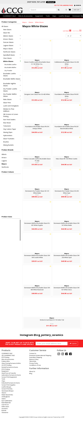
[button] (77, 5)
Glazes (31, 22)
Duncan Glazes (8, 42)
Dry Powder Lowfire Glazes (12, 90)
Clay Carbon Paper (9, 129)
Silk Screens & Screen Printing (10, 115)
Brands (4, 425)
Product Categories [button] (9, 22)
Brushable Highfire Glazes (12, 84)
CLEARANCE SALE (9, 16)
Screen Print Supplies (8, 399)
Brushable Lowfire (10, 64)
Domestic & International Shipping (40, 370)
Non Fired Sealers (9, 120)
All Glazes (5, 26)
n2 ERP (62, 431)
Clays (54, 16)
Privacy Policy (33, 378)
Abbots (4, 154)
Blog (30, 388)
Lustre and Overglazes (11, 106)
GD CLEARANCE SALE (8, 370)
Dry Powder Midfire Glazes (12, 95)
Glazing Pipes (7, 132)
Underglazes (6, 411)
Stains (4, 413)
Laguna (4, 161)
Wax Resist (7, 123)
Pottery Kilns (6, 376)
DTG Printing (6, 384)
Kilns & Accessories (25, 16)
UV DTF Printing (6, 380)
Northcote (5, 167)
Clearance (5, 427)
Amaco (4, 157)
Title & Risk (32, 376)
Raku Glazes (12, 99)
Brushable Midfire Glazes (12, 79)
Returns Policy (33, 374)
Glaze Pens (7, 103)
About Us (32, 386)
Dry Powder (8, 70)
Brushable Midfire (10, 67)
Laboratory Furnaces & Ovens (11, 389)
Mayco (4, 164)
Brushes (6, 142)
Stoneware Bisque (8, 405)
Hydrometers (7, 135)
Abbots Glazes (12, 36)
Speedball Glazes (12, 55)
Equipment (39, 16)
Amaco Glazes (12, 39)
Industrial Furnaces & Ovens (11, 397)
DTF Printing (5, 372)
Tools (48, 16)
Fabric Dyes (5, 421)
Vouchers (5, 423)
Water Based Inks (7, 409)
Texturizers (7, 126)
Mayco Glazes (12, 49)
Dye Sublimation (7, 415)
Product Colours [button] (8, 172)
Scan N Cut (5, 419)
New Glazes (7, 30)
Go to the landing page (63, 5)
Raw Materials (6, 417)
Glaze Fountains (8, 139)
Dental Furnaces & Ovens (10, 382)
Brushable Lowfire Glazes (12, 75)
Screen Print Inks (7, 403)
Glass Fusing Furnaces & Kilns (11, 378)
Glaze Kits (6, 33)
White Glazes (12, 61)
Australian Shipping (35, 372)
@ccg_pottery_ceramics (48, 335)
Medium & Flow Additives (8, 110)
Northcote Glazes (9, 52)
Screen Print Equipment (9, 391)
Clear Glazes (12, 58)
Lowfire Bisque (64, 16)
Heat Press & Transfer (9, 387)
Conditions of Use (35, 380)
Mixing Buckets (8, 145)
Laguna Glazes (12, 45)
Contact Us (32, 368)
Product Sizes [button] (7, 217)
